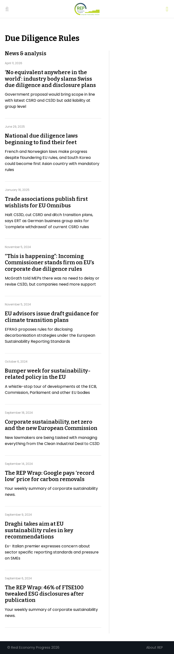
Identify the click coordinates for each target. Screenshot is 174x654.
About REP (154, 647)
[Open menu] (166, 9)
